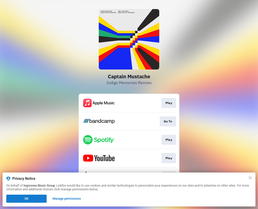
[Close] (250, 178)
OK (26, 198)
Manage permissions (67, 198)
